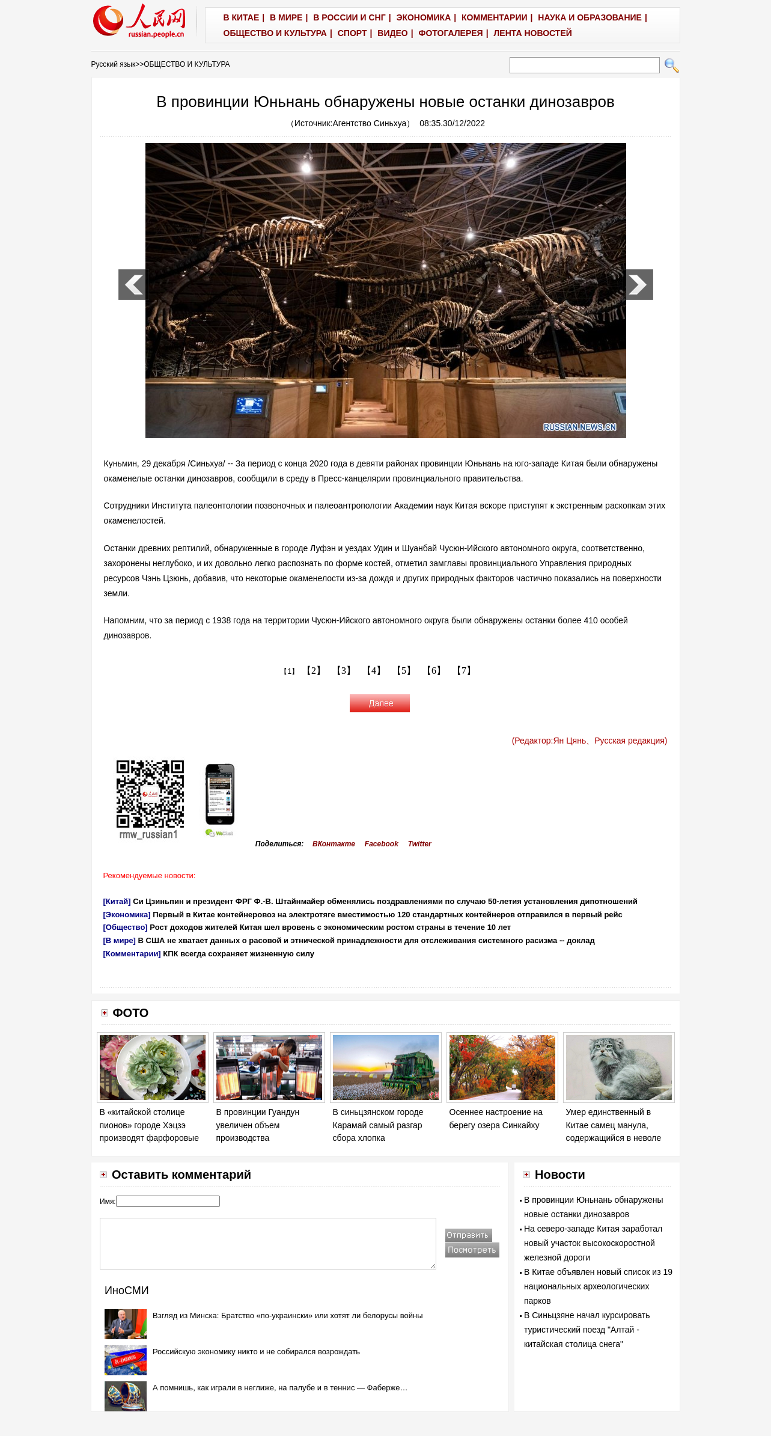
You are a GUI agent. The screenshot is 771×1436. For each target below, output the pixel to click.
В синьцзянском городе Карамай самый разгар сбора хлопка (378, 1125)
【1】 (289, 671)
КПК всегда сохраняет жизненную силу (238, 953)
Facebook (381, 844)
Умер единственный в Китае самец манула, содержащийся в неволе (614, 1125)
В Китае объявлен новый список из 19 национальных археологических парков (598, 1286)
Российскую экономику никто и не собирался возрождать (256, 1351)
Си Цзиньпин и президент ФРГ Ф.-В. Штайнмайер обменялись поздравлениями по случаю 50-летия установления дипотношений (385, 901)
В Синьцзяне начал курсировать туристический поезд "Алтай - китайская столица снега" (587, 1329)
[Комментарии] (132, 953)
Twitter (419, 844)
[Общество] (125, 927)
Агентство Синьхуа (370, 123)
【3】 (344, 670)
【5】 (404, 670)
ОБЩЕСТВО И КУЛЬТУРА (187, 64)
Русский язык (113, 64)
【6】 (434, 670)
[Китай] (117, 901)
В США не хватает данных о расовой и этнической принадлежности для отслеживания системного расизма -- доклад (366, 940)
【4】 (374, 670)
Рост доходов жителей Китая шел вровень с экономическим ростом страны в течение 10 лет (330, 927)
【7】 (464, 670)
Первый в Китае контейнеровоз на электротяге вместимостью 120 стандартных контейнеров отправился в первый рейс (388, 914)
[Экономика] (127, 914)
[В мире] (119, 940)
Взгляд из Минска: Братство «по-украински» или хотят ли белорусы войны (287, 1315)
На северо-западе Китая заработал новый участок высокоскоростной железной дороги (593, 1243)
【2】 (314, 670)
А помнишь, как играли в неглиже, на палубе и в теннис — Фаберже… (280, 1387)
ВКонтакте (333, 844)
